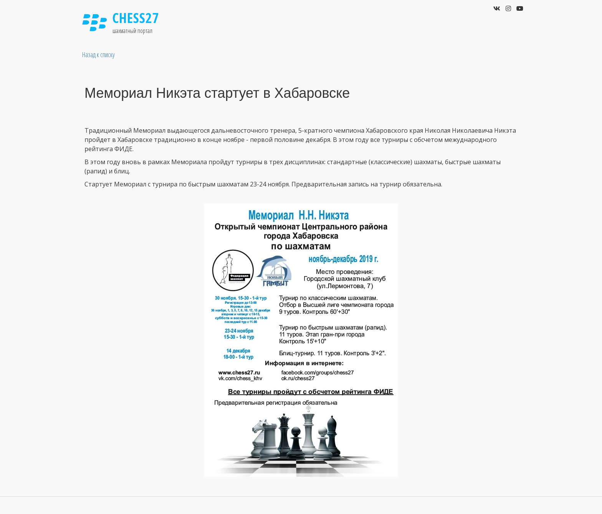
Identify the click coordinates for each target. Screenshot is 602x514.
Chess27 (135, 17)
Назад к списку (98, 54)
